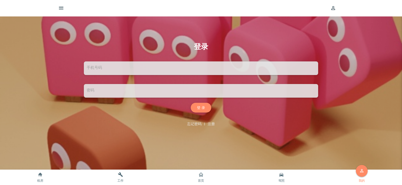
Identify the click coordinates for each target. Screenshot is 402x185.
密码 (90, 90)
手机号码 (94, 67)
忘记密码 (194, 124)
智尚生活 (209, 8)
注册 (211, 124)
